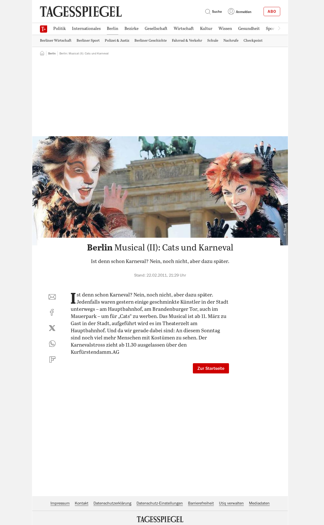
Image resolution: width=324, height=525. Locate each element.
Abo (272, 11)
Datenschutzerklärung (112, 503)
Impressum (60, 503)
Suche (213, 11)
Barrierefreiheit (201, 503)
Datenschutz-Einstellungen (160, 503)
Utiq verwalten (231, 503)
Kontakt (81, 503)
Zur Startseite (210, 368)
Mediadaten (259, 503)
